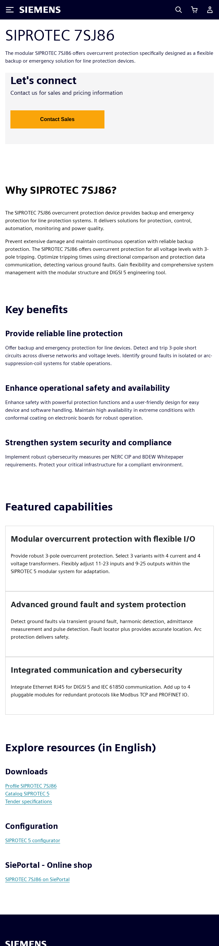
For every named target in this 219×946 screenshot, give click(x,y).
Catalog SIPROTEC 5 (27, 794)
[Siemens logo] (40, 9)
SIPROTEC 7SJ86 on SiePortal (37, 879)
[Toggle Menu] (9, 9)
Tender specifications (28, 801)
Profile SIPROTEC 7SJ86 (31, 786)
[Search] (178, 9)
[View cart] (194, 9)
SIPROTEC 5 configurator (32, 840)
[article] (109, 558)
